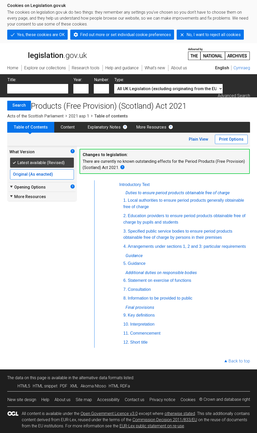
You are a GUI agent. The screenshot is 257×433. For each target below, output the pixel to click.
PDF (63, 386)
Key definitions (141, 315)
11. (126, 333)
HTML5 (24, 386)
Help (45, 399)
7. (125, 289)
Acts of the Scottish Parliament (35, 116)
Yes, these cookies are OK (41, 34)
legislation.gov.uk (47, 53)
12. (126, 342)
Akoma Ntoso (93, 386)
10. (126, 324)
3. (125, 231)
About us (62, 399)
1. (125, 200)
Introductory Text (134, 184)
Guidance (137, 263)
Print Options (231, 139)
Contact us (134, 399)
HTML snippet (45, 386)
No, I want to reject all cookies (213, 34)
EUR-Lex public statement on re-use (152, 425)
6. (125, 280)
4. (125, 246)
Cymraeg (241, 67)
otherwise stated (180, 413)
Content (68, 127)
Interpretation (142, 324)
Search (19, 105)
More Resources (151, 127)
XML (74, 386)
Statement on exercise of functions (159, 280)
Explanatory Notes (104, 127)
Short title (139, 342)
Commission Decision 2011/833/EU (165, 419)
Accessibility (108, 399)
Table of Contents (31, 127)
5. (125, 263)
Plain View (198, 139)
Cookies (188, 399)
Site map (84, 399)
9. (125, 315)
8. (125, 298)
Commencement (145, 333)
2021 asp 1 (79, 116)
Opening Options (27, 187)
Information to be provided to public (160, 298)
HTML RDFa (119, 386)
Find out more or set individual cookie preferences (125, 34)
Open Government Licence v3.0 (109, 413)
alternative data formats (101, 377)
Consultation (139, 289)
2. (125, 216)
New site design (21, 399)
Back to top (239, 361)
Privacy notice (162, 399)
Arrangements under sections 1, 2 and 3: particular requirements (187, 246)
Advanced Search (234, 95)
